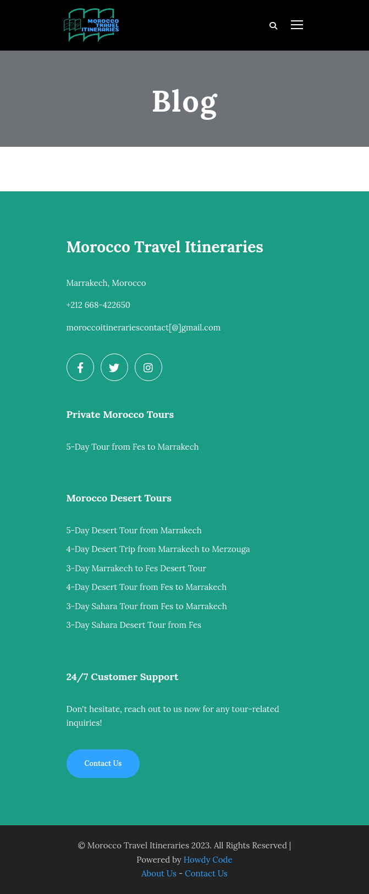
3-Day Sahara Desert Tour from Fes (134, 625)
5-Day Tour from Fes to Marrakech (133, 447)
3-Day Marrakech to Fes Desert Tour (136, 568)
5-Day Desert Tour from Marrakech (134, 530)
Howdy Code (208, 859)
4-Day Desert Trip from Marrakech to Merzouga (158, 549)
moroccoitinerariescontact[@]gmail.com (144, 327)
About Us (159, 873)
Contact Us (206, 873)
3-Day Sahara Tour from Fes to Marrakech (147, 606)
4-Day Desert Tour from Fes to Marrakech (147, 587)
